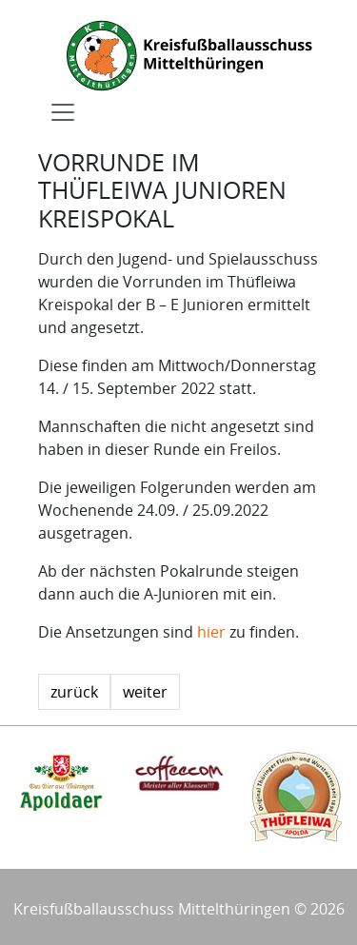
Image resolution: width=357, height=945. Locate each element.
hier (211, 631)
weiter (145, 691)
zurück (74, 691)
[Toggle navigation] (63, 112)
